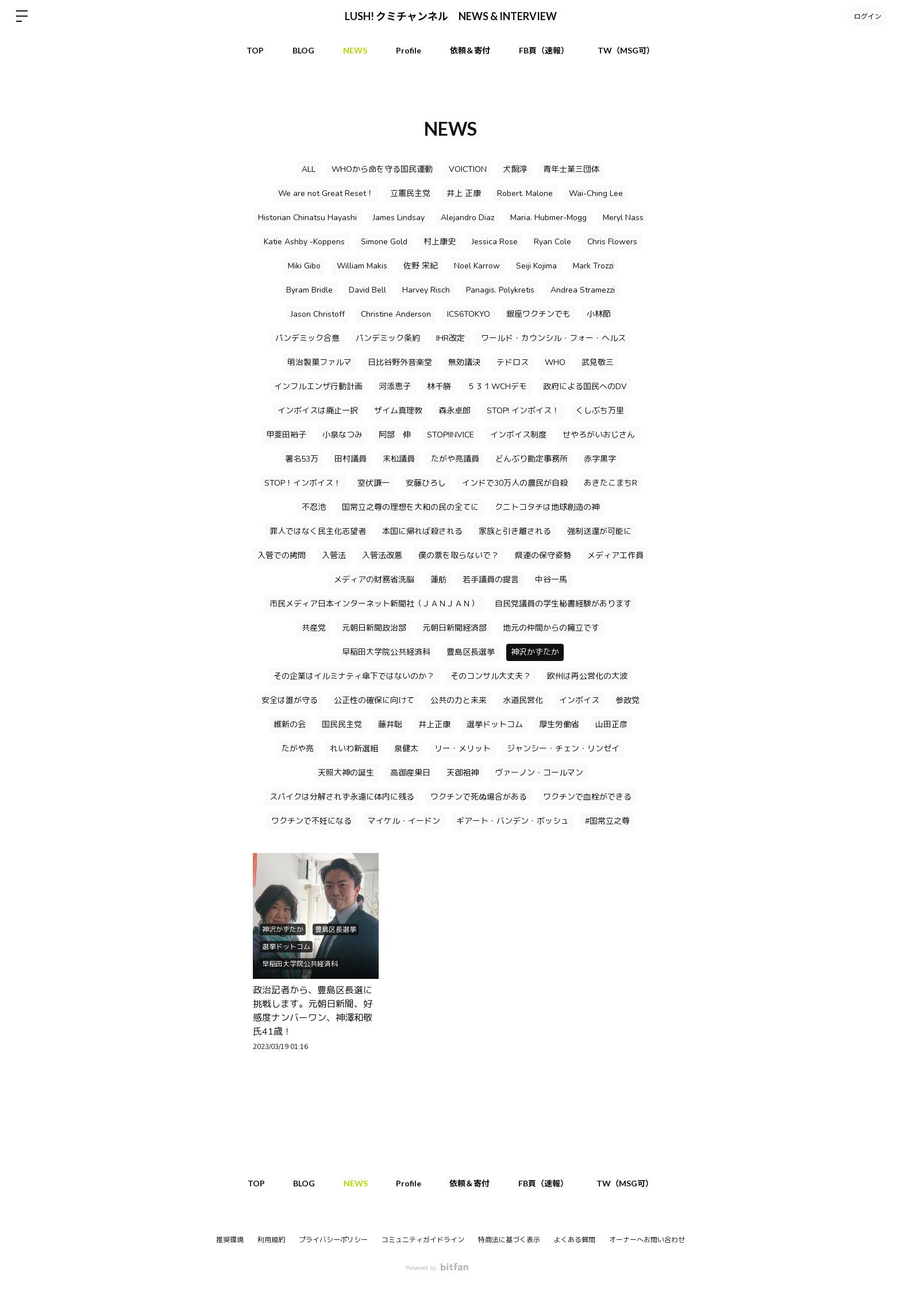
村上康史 (439, 241)
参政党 (627, 700)
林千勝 (439, 386)
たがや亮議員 (455, 459)
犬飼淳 (515, 169)
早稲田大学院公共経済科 (386, 652)
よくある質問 (574, 1239)
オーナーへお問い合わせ (647, 1239)
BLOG (303, 50)
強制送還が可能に (599, 531)
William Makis (362, 265)
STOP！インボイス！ (302, 483)
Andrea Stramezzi (582, 290)
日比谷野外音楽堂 (400, 362)
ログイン (866, 16)
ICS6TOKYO (468, 314)
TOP (255, 50)
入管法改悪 (382, 555)
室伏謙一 (373, 483)
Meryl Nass (623, 217)
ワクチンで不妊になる (311, 821)
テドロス (512, 362)
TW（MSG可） (626, 50)
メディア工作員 (615, 555)
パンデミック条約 (388, 338)
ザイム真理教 (398, 410)
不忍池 (314, 507)
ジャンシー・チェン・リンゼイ (563, 748)
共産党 (314, 628)
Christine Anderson (396, 314)
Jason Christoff (318, 314)
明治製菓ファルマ (319, 362)
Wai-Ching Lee (596, 193)
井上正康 (434, 724)
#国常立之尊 (607, 821)
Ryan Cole (552, 241)
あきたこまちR (610, 483)
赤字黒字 (600, 459)
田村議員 (350, 459)
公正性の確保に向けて (374, 700)
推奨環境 (230, 1239)
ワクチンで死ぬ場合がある (478, 796)
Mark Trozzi (593, 265)
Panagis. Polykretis (500, 290)
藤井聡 (390, 724)
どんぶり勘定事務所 (531, 459)
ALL (308, 169)
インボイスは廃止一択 (318, 410)
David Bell (367, 290)
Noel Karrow (477, 265)
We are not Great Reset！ (326, 193)
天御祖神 (462, 772)
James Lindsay (399, 217)
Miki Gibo (304, 265)
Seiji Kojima (536, 265)
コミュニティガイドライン (423, 1239)
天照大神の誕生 (346, 772)
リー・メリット (462, 748)
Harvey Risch (426, 290)
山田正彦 (611, 724)
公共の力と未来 (458, 700)
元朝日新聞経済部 (454, 628)
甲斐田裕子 (286, 434)
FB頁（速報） (544, 50)
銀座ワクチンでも (538, 314)
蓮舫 (438, 579)
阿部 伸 (395, 434)
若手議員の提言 (491, 579)
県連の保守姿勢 (543, 555)
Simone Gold (384, 241)
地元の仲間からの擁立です (551, 628)
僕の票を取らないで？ (458, 555)
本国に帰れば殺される (422, 531)
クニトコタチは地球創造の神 (547, 507)
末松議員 (399, 459)
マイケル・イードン (404, 821)
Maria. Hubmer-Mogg (548, 217)
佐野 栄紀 (420, 265)
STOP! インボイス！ (523, 410)
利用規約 (271, 1239)
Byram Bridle (309, 290)
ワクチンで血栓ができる (587, 796)
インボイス (579, 700)
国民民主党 (342, 724)
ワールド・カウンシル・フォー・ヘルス (553, 338)
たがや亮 (298, 748)
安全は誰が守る (289, 700)
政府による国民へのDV (585, 386)
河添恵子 (395, 386)
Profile (408, 50)
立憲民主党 (410, 193)
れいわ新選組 (354, 748)
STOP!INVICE (450, 434)
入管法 (334, 555)
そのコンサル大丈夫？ (490, 676)
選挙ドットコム (495, 724)
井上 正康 (463, 193)
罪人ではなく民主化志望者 (317, 531)
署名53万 (301, 459)
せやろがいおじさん (599, 434)
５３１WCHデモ (497, 386)
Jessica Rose (495, 241)
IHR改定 (450, 338)
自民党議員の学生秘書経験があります (563, 603)
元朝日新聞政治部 (374, 628)
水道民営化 (523, 700)
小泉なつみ (342, 434)
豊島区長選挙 (470, 652)
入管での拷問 (281, 555)
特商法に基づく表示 (509, 1239)
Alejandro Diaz (467, 217)
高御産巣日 (410, 772)
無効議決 (464, 362)
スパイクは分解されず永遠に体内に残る (341, 796)
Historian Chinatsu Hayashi (307, 217)
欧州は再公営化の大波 (587, 676)
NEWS (355, 50)
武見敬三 (598, 362)
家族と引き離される (515, 531)
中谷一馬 (551, 579)
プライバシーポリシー (333, 1239)
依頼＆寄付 (470, 50)
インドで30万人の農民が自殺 (515, 483)
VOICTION (468, 169)
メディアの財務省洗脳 (374, 579)
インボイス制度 (518, 434)
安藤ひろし (426, 483)
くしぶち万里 (600, 410)
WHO (555, 362)
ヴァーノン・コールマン (539, 772)
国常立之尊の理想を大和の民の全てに (410, 507)
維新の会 (290, 724)
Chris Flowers (612, 241)
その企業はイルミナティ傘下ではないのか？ (354, 676)
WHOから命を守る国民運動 (382, 169)
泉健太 (406, 748)
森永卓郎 (454, 410)
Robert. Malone (525, 193)
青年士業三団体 (571, 169)
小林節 (599, 314)
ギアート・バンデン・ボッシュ (512, 821)
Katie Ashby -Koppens (304, 241)
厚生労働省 (559, 724)
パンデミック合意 (307, 338)
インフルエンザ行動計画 (318, 386)
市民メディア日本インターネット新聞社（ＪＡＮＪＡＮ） (374, 603)
